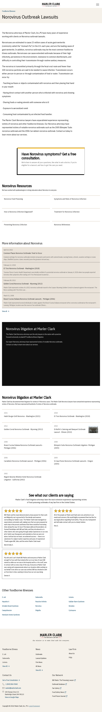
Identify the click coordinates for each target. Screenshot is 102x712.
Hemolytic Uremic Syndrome (11, 615)
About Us (72, 653)
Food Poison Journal (58, 696)
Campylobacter (7, 610)
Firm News (39, 662)
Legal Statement (34, 706)
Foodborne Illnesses (9, 11)
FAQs (70, 657)
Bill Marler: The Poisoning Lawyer (63, 680)
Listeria (71, 597)
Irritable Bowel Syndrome (10, 606)
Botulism (71, 606)
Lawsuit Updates (41, 658)
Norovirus (38, 606)
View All (5, 666)
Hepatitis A (5, 602)
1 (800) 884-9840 (12, 684)
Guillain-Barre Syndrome (76, 602)
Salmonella (39, 597)
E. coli (4, 597)
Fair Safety (55, 688)
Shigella (38, 610)
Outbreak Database (58, 684)
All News (38, 666)
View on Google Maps (12, 697)
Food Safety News (58, 692)
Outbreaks (39, 654)
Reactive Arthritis (41, 602)
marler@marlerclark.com (13, 688)
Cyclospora (72, 610)
